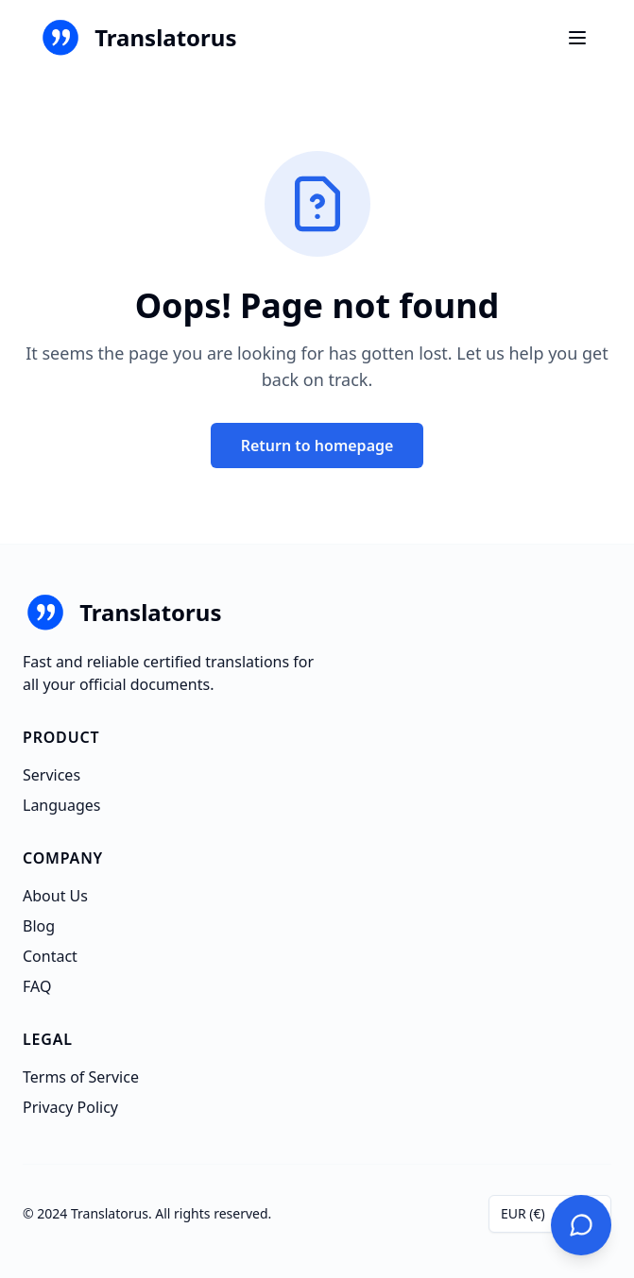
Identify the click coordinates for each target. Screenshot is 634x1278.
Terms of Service (81, 1077)
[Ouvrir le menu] (577, 38)
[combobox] (549, 1214)
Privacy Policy (70, 1107)
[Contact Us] (581, 1225)
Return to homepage (317, 445)
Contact (50, 956)
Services (51, 775)
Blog (39, 926)
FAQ (37, 986)
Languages (61, 805)
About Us (55, 895)
